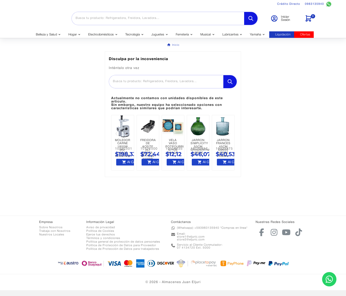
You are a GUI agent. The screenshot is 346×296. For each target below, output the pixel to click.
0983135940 (318, 4)
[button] (117, 139)
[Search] (251, 21)
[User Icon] (284, 21)
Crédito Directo (288, 4)
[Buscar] (158, 21)
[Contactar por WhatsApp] (329, 279)
